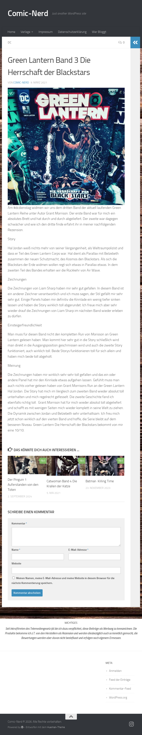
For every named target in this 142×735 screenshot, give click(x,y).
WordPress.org (118, 697)
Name (16, 549)
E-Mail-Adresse (78, 549)
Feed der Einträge (119, 679)
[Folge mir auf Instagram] (131, 724)
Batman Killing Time (100, 481)
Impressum (46, 32)
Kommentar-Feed (120, 688)
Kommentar (19, 523)
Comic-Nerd (28, 13)
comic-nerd (21, 82)
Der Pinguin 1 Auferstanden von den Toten (23, 484)
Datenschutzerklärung (72, 32)
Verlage (25, 32)
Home (11, 32)
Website (16, 563)
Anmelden (115, 670)
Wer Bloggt (99, 32)
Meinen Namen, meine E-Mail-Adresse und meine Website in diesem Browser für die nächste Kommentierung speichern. (63, 580)
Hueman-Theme (56, 727)
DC (9, 42)
